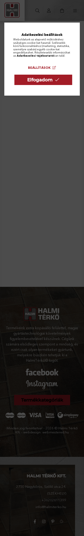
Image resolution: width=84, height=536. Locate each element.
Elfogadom (39, 80)
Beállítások (39, 68)
